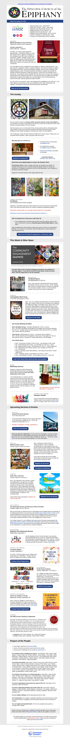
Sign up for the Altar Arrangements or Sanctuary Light (35, 234)
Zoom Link (52, 158)
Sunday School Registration (20, 561)
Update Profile (31, 729)
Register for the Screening (49, 496)
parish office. (39, 719)
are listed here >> (41, 650)
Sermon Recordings (46, 150)
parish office (32, 711)
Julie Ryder (51, 542)
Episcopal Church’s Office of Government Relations (25, 521)
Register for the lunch (42, 463)
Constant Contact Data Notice (41, 729)
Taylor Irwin (54, 401)
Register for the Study (34, 317)
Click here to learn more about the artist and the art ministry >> (28, 213)
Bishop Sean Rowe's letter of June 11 (46, 513)
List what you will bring (42, 468)
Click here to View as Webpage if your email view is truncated (35, 4)
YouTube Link (44, 158)
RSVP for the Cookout (45, 586)
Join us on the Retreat (20, 428)
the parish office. (32, 646)
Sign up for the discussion (19, 88)
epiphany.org (45, 143)
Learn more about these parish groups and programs (30, 359)
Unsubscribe (24, 729)
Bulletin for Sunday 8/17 (20, 158)
